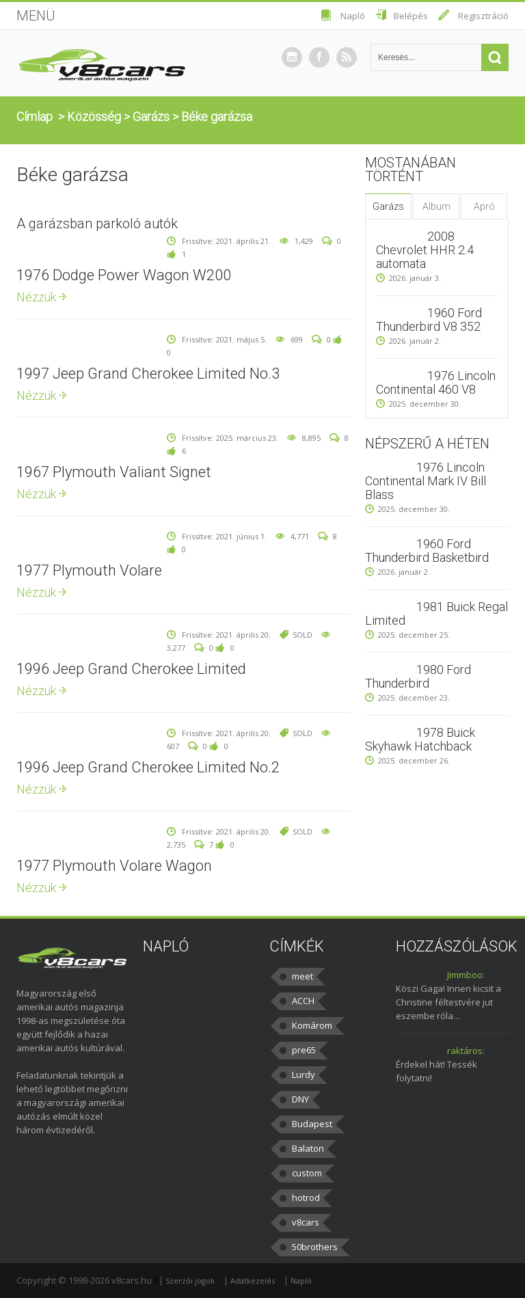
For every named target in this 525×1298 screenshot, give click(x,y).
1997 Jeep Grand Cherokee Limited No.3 (148, 373)
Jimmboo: (466, 975)
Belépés (411, 16)
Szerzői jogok (190, 1280)
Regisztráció (483, 16)
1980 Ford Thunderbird (418, 676)
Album (436, 206)
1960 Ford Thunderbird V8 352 (429, 320)
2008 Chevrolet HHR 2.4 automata (425, 250)
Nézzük (36, 297)
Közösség (94, 116)
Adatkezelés (252, 1280)
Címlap (34, 116)
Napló (352, 16)
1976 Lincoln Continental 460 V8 (436, 382)
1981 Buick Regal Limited (436, 613)
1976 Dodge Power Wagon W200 (123, 275)
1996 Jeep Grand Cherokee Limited (131, 668)
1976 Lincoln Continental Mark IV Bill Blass (425, 481)
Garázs (151, 116)
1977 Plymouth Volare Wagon (114, 865)
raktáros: (466, 1050)
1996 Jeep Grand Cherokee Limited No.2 (148, 767)
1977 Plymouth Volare (89, 570)
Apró (484, 206)
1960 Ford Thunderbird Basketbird (427, 551)
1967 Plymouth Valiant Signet (113, 472)
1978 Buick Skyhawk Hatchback (420, 739)
